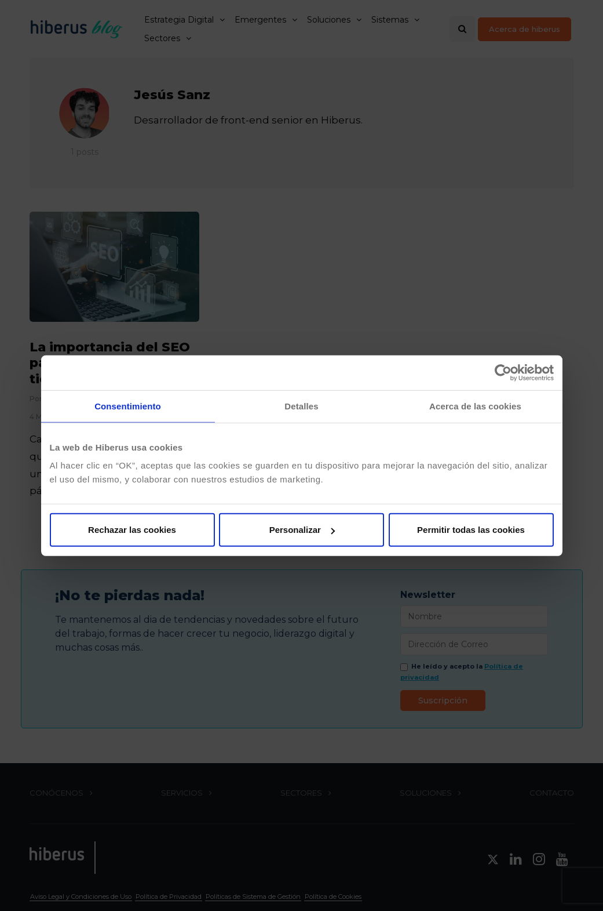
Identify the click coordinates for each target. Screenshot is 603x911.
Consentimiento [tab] (127, 406)
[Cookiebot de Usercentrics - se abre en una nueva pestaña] (503, 372)
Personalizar (302, 530)
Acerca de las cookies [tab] (475, 406)
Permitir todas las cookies (471, 530)
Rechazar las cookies (132, 530)
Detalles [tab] (301, 406)
